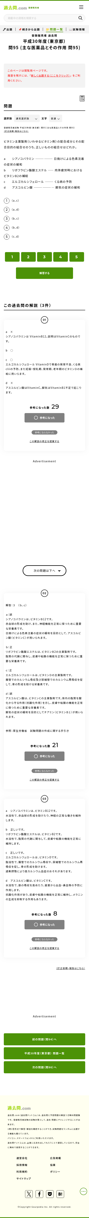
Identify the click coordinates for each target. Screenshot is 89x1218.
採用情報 (22, 1165)
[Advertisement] (44, 509)
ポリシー (55, 1171)
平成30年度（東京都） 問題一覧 (44, 1053)
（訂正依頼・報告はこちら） (16, 131)
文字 (44, 118)
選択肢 (8, 118)
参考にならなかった (44, 432)
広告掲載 (55, 1158)
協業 (53, 1165)
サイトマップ (24, 1178)
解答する (44, 273)
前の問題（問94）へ (44, 1039)
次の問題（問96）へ (44, 1067)
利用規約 (22, 1171)
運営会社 (22, 1158)
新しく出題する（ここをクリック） (50, 75)
